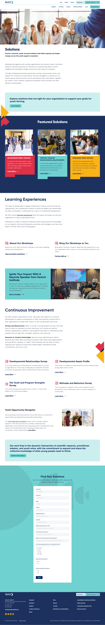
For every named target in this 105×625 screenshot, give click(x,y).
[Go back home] (9, 2)
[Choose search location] (80, 2)
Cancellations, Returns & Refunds (86, 600)
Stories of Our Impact (18, 455)
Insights (68, 6)
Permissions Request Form (84, 606)
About (86, 6)
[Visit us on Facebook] (6, 614)
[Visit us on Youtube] (13, 614)
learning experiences (24, 215)
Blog (54, 600)
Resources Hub (95, 6)
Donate (55, 603)
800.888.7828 (8, 605)
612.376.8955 (8, 606)
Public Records (81, 603)
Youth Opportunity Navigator (17, 421)
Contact (55, 606)
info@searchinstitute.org (12, 609)
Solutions (61, 6)
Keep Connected (81, 608)
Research (54, 6)
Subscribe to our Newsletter (60, 608)
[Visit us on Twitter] (8, 614)
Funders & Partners (77, 6)
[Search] (98, 2)
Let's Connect (15, 106)
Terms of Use (22, 620)
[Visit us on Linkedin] (11, 614)
